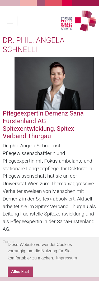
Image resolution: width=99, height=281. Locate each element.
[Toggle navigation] (10, 21)
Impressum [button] (66, 258)
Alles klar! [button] (20, 271)
